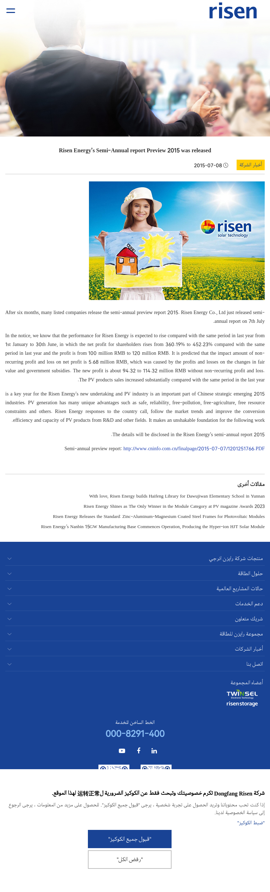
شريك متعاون (249, 618)
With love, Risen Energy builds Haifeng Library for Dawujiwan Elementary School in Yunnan (177, 495)
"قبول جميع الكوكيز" (129, 839)
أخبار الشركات (249, 649)
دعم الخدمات (249, 603)
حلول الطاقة (250, 573)
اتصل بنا (254, 664)
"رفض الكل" (130, 859)
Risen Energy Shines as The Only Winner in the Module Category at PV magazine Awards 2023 (174, 505)
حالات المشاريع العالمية (240, 588)
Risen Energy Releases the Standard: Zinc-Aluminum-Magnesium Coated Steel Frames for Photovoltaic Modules (159, 516)
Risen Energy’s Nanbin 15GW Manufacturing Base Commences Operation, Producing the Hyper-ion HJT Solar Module (153, 526)
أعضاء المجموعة (247, 683)
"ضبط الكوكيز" (251, 823)
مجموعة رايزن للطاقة (241, 634)
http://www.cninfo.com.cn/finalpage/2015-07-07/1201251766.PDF (194, 448)
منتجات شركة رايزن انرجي (236, 558)
